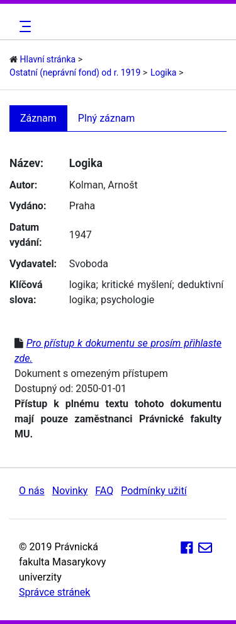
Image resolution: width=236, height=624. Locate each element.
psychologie (127, 300)
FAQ (104, 491)
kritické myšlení (136, 285)
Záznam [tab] (38, 118)
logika (82, 285)
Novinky (70, 491)
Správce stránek (54, 592)
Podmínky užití (153, 491)
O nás (32, 491)
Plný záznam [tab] (106, 118)
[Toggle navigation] (23, 26)
